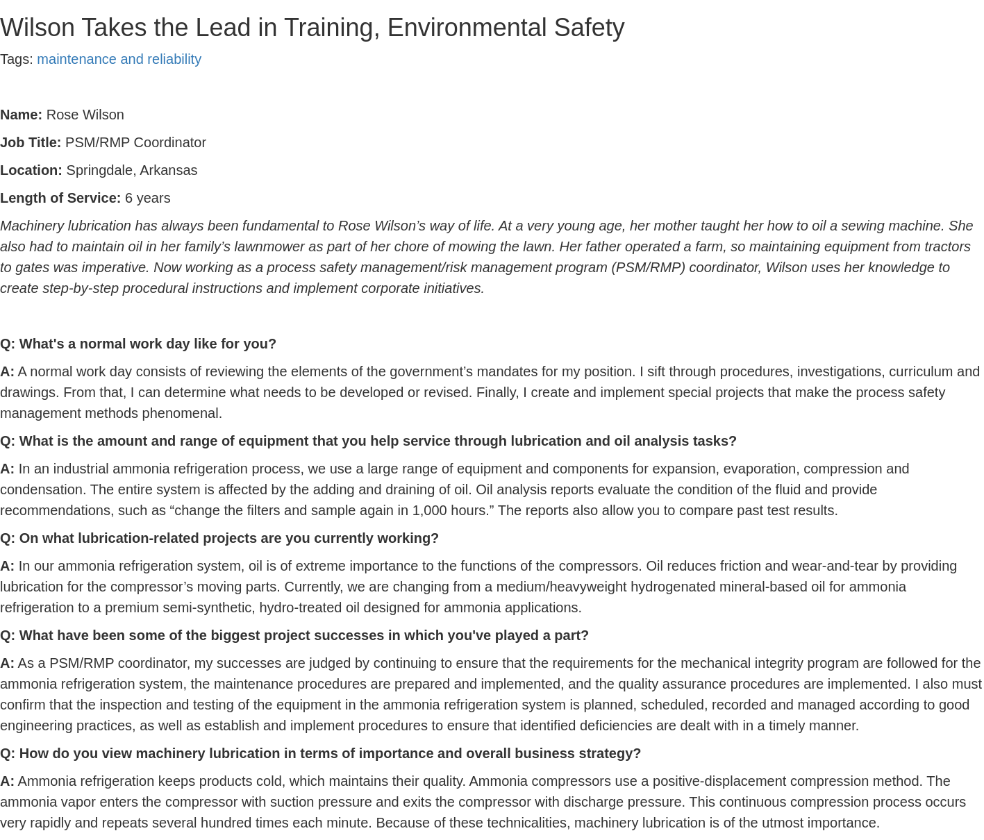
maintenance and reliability (119, 59)
